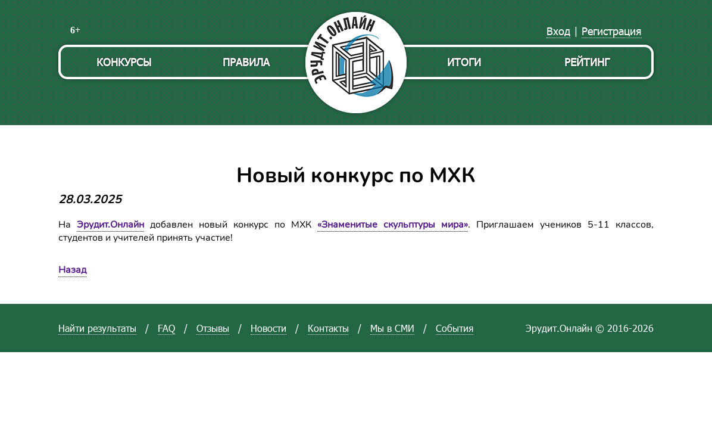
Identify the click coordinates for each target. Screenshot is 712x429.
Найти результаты (97, 328)
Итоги (464, 62)
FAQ (166, 328)
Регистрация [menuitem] (612, 31)
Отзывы (212, 328)
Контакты (328, 328)
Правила (246, 62)
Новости (268, 328)
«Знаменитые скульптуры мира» (392, 224)
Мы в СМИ (392, 328)
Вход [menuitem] (558, 31)
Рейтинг (587, 62)
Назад (72, 269)
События (454, 328)
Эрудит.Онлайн (110, 224)
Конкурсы (123, 62)
